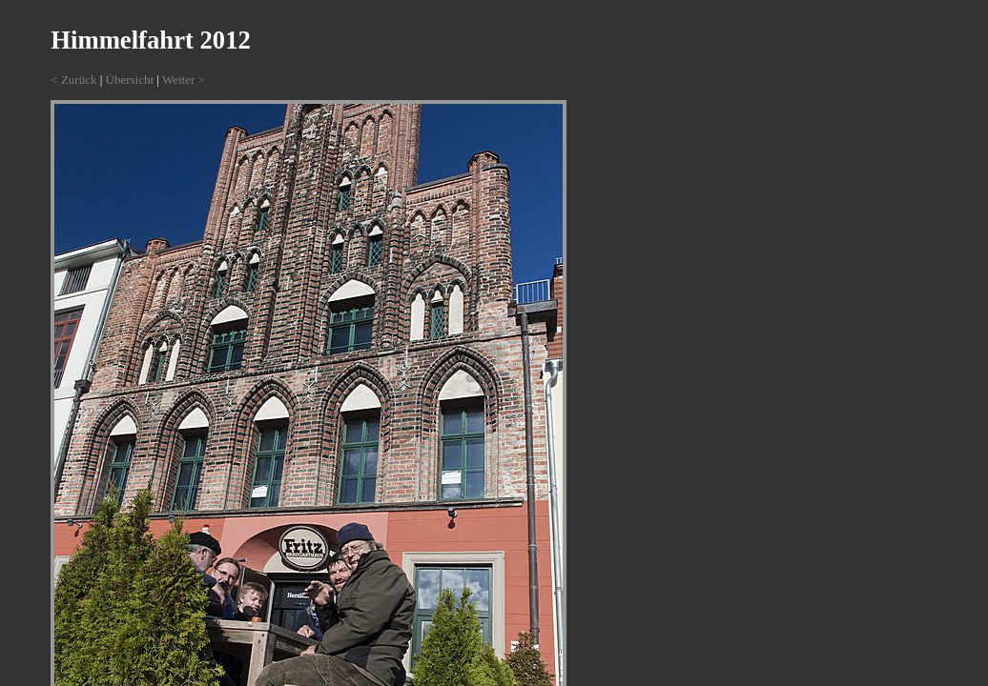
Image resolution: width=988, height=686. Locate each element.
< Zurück (73, 79)
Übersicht (130, 79)
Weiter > (183, 79)
